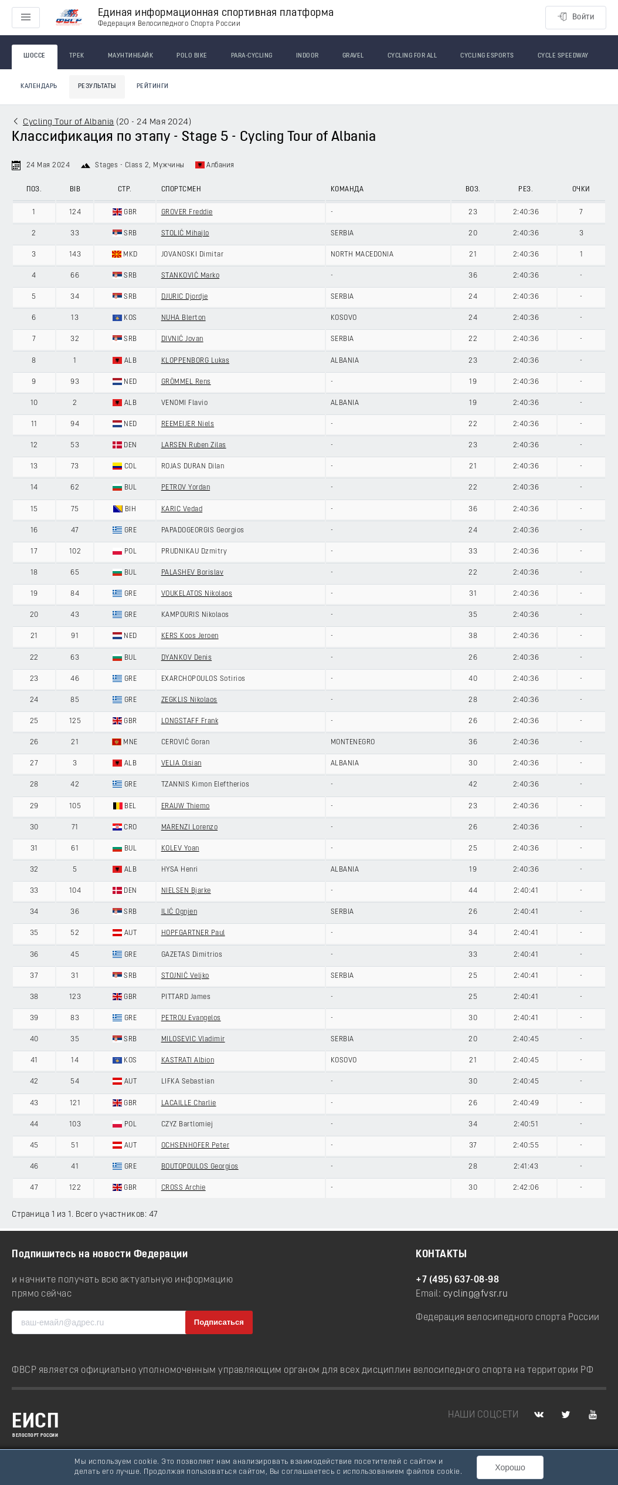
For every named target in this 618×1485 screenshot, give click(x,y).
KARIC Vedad (182, 509)
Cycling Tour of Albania (68, 122)
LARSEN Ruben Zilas (193, 445)
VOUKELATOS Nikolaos (197, 594)
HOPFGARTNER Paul (193, 933)
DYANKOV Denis (186, 658)
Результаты (97, 86)
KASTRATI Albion (188, 1060)
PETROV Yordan (185, 487)
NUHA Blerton (183, 318)
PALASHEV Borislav (192, 572)
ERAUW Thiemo (185, 806)
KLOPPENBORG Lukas (195, 361)
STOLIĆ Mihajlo (185, 233)
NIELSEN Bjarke (186, 891)
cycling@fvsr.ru (475, 1294)
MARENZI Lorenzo (189, 827)
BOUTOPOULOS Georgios (200, 1166)
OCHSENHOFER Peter (195, 1145)
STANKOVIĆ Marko (190, 275)
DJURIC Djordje (184, 297)
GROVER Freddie (187, 212)
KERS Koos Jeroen (190, 636)
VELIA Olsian (181, 763)
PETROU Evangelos (191, 1018)
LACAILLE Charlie (188, 1103)
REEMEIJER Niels (188, 424)
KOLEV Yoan (180, 848)
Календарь (39, 86)
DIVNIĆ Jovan (182, 339)
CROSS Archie (183, 1188)
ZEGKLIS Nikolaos (189, 700)
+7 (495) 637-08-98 (457, 1280)
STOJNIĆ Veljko (185, 976)
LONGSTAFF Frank (190, 721)
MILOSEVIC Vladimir (193, 1039)
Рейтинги (153, 86)
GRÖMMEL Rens (186, 382)
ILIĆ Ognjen (179, 912)
